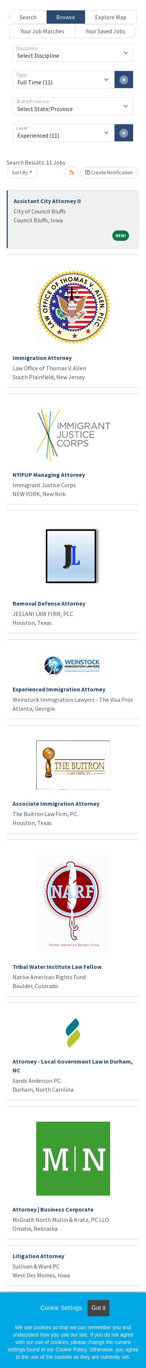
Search (28, 17)
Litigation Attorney (38, 1256)
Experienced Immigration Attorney (59, 689)
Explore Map (110, 17)
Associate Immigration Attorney (56, 803)
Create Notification (109, 172)
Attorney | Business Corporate (53, 1209)
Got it (98, 1308)
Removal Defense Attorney (49, 603)
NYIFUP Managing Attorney (49, 474)
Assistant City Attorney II (47, 201)
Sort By (20, 172)
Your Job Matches (42, 31)
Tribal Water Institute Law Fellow (57, 966)
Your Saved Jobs (105, 31)
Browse (65, 17)
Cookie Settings (61, 1308)
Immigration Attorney (42, 357)
